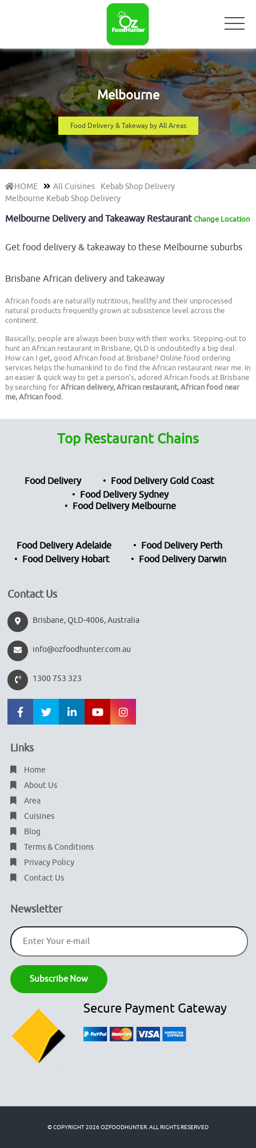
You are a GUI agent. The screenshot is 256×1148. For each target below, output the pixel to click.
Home (28, 770)
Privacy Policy (42, 862)
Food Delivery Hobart (65, 559)
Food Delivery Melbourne (124, 506)
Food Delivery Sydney (124, 495)
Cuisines (32, 816)
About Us (33, 785)
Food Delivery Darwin (182, 559)
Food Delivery (53, 481)
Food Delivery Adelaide (64, 545)
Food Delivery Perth (181, 545)
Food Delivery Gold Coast (162, 481)
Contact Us (37, 878)
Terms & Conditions (52, 847)
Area (25, 801)
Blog (25, 832)
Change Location (222, 219)
